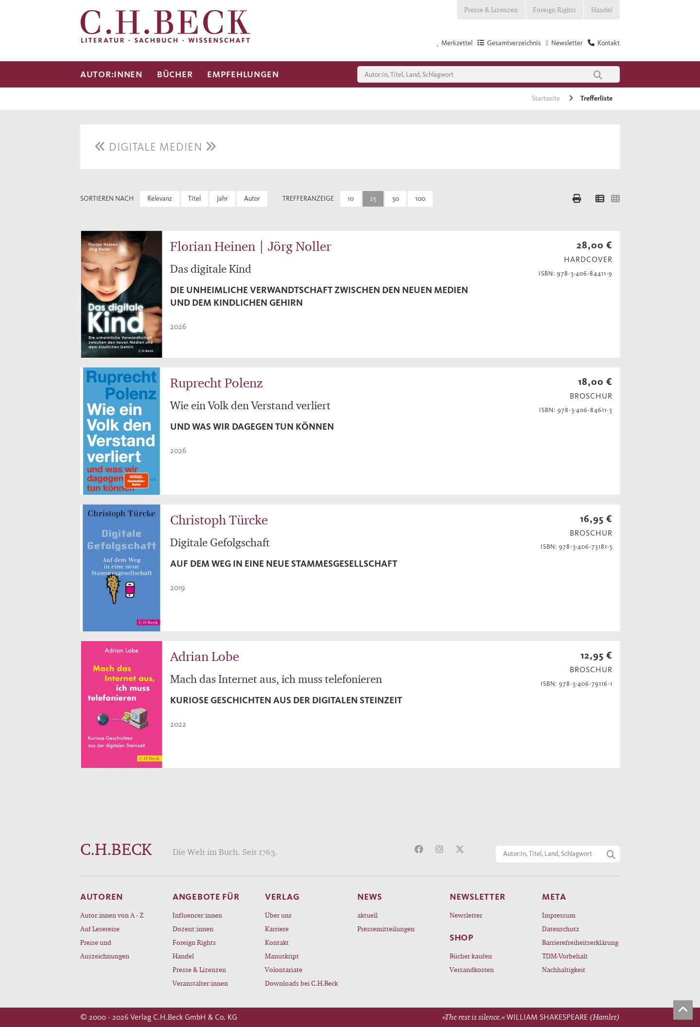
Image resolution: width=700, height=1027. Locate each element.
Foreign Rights (554, 9)
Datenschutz (560, 928)
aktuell (367, 915)
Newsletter (466, 915)
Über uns (278, 915)
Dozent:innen (193, 928)
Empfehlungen (243, 74)
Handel (601, 9)
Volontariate (283, 969)
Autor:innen (111, 74)
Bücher (174, 74)
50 (395, 198)
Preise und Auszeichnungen (104, 949)
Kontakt (277, 942)
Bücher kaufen (471, 956)
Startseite (546, 98)
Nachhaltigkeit (563, 969)
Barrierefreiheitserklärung (580, 942)
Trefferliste (596, 98)
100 (420, 198)
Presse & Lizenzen (491, 9)
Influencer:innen (197, 915)
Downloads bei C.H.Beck (301, 983)
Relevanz (159, 198)
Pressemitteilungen (386, 928)
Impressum (559, 915)
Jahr (222, 198)
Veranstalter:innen (200, 983)
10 (351, 198)
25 (373, 198)
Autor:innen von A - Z (111, 915)
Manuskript (282, 956)
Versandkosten (472, 969)
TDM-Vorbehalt (565, 956)
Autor (252, 198)
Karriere (277, 928)
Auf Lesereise (100, 928)
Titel (194, 198)
